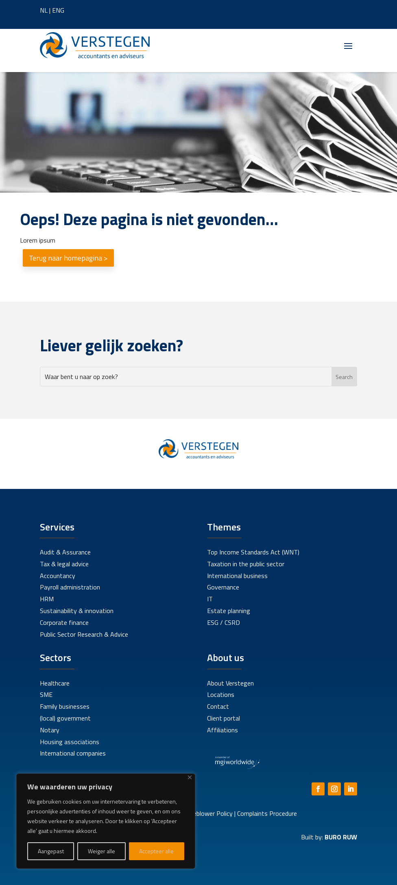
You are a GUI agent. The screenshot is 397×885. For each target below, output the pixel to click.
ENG (58, 10)
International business (237, 576)
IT (210, 599)
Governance (223, 587)
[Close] (190, 777)
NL (44, 10)
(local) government (65, 718)
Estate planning (228, 611)
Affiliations (222, 730)
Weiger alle (101, 851)
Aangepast (51, 851)
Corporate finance (64, 622)
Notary (49, 730)
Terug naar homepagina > (68, 257)
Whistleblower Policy (204, 813)
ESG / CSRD (223, 622)
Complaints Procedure (267, 813)
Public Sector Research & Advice (84, 634)
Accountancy (57, 576)
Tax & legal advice (64, 564)
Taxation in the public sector (245, 564)
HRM (47, 599)
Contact (218, 706)
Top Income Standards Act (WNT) (253, 552)
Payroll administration (70, 587)
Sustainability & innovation (76, 611)
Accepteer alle (156, 851)
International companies (73, 753)
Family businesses (64, 706)
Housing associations (69, 742)
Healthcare (55, 683)
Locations (220, 694)
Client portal (223, 718)
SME (46, 694)
